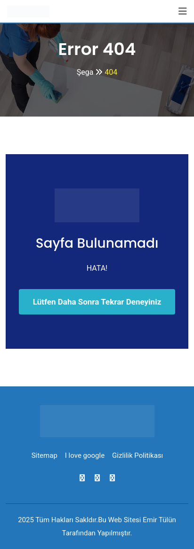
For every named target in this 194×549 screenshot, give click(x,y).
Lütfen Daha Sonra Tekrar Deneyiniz (97, 301)
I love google (85, 455)
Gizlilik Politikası (137, 455)
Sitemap (44, 455)
